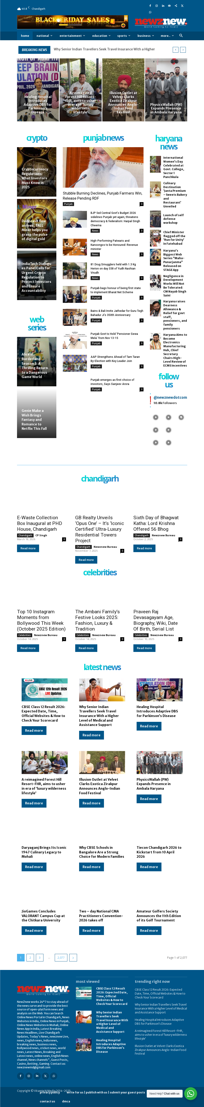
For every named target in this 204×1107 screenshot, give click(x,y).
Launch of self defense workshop (173, 219)
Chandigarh (25, 535)
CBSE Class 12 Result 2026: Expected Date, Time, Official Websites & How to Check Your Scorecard (43, 714)
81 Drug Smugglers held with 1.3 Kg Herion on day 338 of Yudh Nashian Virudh (113, 268)
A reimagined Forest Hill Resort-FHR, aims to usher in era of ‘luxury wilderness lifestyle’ (44, 786)
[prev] (175, 50)
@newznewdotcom (170, 397)
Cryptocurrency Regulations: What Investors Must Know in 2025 (35, 178)
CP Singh (41, 535)
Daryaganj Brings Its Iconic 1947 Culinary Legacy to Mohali (44, 852)
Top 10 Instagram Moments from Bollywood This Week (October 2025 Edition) (41, 620)
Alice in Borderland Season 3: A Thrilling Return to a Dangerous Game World (35, 365)
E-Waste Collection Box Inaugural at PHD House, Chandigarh (39, 523)
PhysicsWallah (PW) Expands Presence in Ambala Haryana (154, 784)
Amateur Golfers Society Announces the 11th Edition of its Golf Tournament (159, 915)
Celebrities (24, 635)
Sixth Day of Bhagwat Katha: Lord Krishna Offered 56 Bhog (156, 523)
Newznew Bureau (105, 546)
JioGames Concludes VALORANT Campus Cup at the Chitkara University (43, 915)
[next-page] (73, 957)
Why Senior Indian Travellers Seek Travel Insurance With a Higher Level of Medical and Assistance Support (99, 716)
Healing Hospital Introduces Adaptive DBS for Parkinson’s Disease (157, 711)
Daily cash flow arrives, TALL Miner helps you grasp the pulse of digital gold (35, 230)
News (95, 230)
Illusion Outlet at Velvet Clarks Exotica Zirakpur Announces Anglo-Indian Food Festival (99, 786)
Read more (28, 548)
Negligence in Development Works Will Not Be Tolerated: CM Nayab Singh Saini (174, 285)
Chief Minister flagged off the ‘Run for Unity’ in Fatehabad (174, 237)
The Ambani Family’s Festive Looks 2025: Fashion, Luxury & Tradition (97, 620)
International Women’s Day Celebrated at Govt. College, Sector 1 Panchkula (173, 167)
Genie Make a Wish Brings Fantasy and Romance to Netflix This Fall (34, 420)
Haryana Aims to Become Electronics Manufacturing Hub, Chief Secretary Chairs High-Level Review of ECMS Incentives (175, 350)
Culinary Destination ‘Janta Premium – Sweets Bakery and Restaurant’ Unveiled (175, 194)
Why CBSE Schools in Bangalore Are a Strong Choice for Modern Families (101, 852)
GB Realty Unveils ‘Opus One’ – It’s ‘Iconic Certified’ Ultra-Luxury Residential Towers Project (99, 529)
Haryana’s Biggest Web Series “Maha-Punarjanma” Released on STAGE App (173, 260)
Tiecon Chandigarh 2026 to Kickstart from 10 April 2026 (159, 852)
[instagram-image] (156, 417)
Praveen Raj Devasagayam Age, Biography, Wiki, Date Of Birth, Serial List (155, 620)
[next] (183, 50)
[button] (181, 36)
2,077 (61, 958)
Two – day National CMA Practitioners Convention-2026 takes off (101, 915)
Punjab (68, 204)
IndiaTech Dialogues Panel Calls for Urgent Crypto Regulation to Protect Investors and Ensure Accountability (36, 277)
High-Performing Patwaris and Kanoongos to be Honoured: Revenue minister (114, 245)
